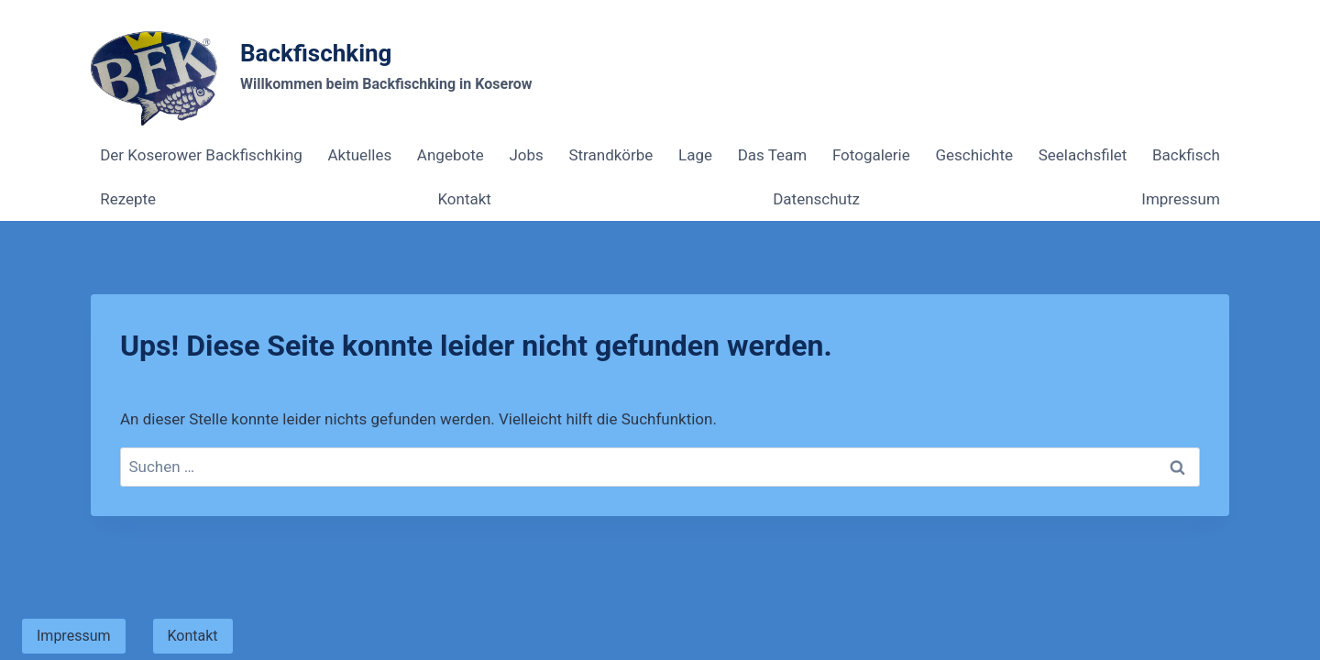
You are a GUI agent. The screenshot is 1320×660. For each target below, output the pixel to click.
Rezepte (128, 199)
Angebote (450, 155)
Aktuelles (359, 155)
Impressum (1180, 199)
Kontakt (464, 199)
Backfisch (1186, 155)
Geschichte (974, 155)
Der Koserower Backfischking (201, 155)
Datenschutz (816, 199)
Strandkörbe (610, 155)
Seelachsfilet (1083, 155)
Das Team (773, 155)
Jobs (526, 155)
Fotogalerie (871, 155)
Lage (695, 155)
